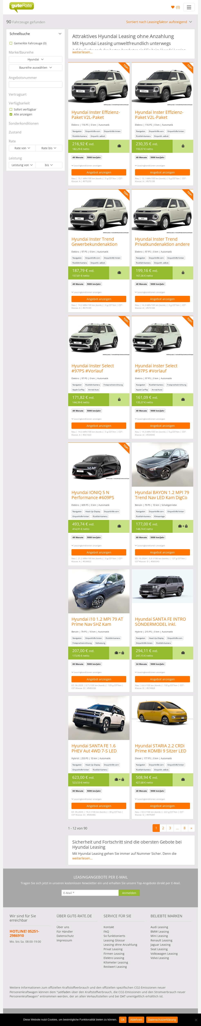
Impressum (64, 940)
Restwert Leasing (115, 967)
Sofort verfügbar (24, 109)
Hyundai (34, 59)
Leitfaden (64, 992)
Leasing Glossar (114, 940)
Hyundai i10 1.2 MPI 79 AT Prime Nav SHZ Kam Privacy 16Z (97, 624)
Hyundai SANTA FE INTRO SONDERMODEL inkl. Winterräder (161, 624)
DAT (123, 996)
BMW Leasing (160, 931)
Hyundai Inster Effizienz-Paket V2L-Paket (160, 114)
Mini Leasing (159, 936)
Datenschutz (65, 936)
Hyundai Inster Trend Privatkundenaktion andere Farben (163, 244)
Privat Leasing (113, 949)
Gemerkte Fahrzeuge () (29, 43)
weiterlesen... (82, 52)
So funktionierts (114, 936)
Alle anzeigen (22, 114)
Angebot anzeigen (99, 172)
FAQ (106, 931)
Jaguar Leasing (161, 945)
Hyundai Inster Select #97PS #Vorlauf (92, 368)
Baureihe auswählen (33, 67)
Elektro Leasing (114, 958)
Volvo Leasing (160, 958)
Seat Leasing (159, 949)
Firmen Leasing (114, 954)
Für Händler (65, 931)
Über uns (63, 927)
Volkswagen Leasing (164, 954)
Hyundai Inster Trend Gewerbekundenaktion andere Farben (94, 244)
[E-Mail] (90, 893)
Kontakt (109, 927)
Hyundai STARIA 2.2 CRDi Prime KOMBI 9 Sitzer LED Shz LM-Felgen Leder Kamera (161, 753)
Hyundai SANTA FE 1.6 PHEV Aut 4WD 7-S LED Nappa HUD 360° (94, 751)
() (177, 7)
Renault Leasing (161, 940)
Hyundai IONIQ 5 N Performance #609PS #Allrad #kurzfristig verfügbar (92, 500)
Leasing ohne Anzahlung (120, 945)
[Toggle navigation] (189, 7)
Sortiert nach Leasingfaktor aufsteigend (157, 22)
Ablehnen (136, 1019)
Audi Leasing (159, 927)
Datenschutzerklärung (162, 1019)
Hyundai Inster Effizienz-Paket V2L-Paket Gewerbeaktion (95, 117)
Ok (123, 1019)
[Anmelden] (129, 893)
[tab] (35, 33)
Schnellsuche (20, 33)
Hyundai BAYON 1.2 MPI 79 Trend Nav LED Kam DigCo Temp (163, 497)
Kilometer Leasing (116, 962)
